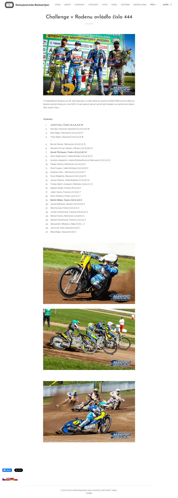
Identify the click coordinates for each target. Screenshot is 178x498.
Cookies (89, 493)
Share (7, 470)
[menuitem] (60, 5)
